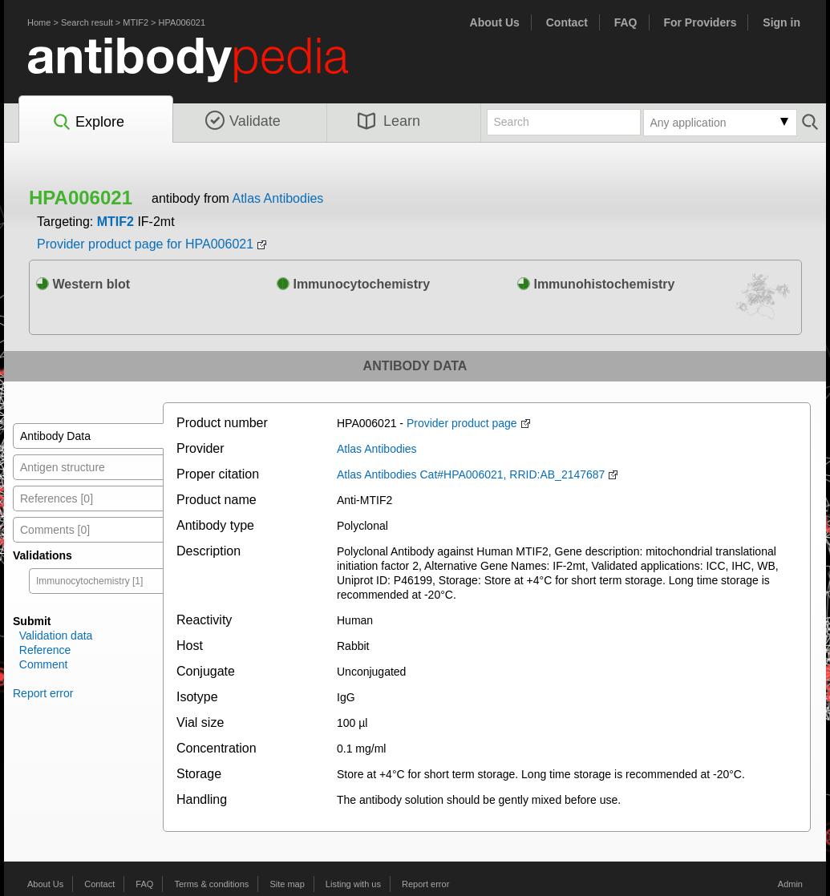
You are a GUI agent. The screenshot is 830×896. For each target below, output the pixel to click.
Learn (389, 121)
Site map (286, 884)
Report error (43, 693)
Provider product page (462, 423)
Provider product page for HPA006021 (145, 244)
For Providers (699, 22)
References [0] (56, 498)
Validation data (56, 635)
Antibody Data (55, 436)
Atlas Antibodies (277, 198)
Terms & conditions (211, 884)
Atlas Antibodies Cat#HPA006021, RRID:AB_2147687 (471, 474)
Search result (87, 22)
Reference (45, 650)
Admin (790, 884)
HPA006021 (182, 22)
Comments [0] (55, 529)
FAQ (626, 22)
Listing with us (353, 884)
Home (39, 22)
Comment (43, 664)
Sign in (781, 22)
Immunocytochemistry (353, 284)
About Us (495, 22)
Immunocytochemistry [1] (89, 581)
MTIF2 (135, 22)
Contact (567, 22)
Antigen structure (62, 467)
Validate (243, 121)
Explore (87, 122)
